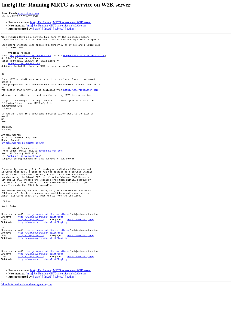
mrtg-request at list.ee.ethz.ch (49, 250)
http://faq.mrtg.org (31, 256)
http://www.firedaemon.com (80, 100)
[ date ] (37, 28)
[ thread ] (47, 28)
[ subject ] (58, 28)
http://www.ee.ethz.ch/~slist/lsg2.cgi (43, 259)
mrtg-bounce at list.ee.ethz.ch (30, 59)
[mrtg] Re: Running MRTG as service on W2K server (60, 22)
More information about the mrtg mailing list (26, 329)
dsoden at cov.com (50, 173)
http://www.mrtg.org (80, 256)
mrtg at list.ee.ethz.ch (24, 69)
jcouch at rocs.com (28, 13)
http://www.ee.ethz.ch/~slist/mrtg (40, 253)
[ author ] (70, 28)
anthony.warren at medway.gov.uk (22, 164)
